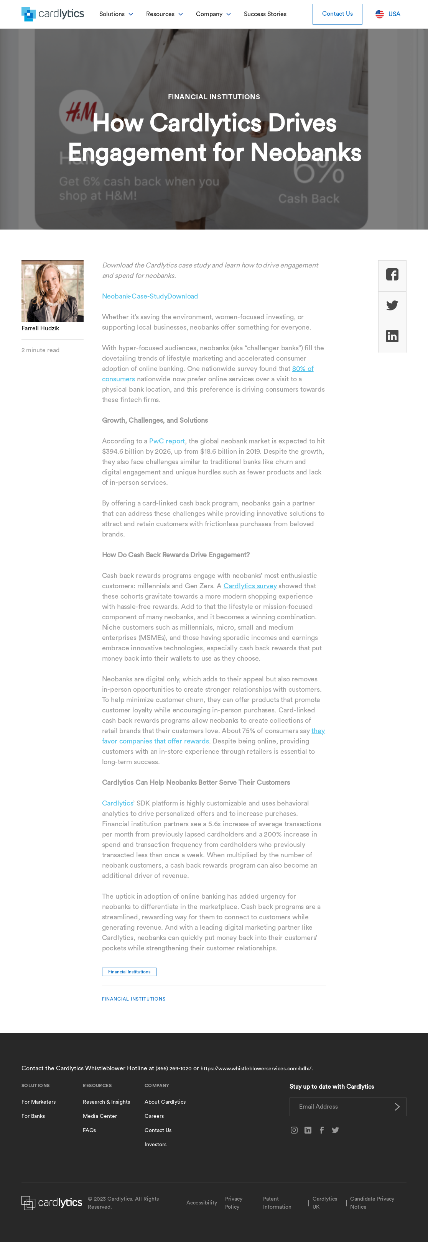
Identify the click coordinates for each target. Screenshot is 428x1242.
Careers (154, 1116)
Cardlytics (117, 803)
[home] (52, 14)
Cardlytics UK (325, 1203)
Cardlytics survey (250, 585)
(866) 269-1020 (174, 1068)
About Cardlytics (165, 1102)
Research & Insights (106, 1102)
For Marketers (38, 1102)
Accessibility (201, 1203)
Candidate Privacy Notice (372, 1203)
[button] (116, 14)
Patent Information (277, 1203)
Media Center (100, 1116)
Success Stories (265, 14)
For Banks (33, 1116)
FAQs (89, 1130)
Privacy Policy (233, 1203)
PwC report (167, 441)
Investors (155, 1144)
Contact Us (337, 14)
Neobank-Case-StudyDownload (150, 296)
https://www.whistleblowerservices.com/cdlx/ (256, 1068)
